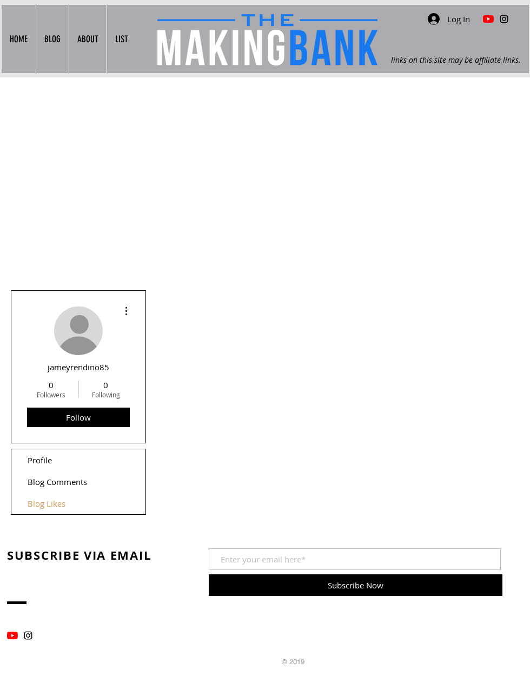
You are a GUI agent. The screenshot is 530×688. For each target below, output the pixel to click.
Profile (40, 460)
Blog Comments (57, 481)
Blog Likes (46, 503)
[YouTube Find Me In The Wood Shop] (488, 19)
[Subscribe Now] (355, 585)
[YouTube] (12, 635)
